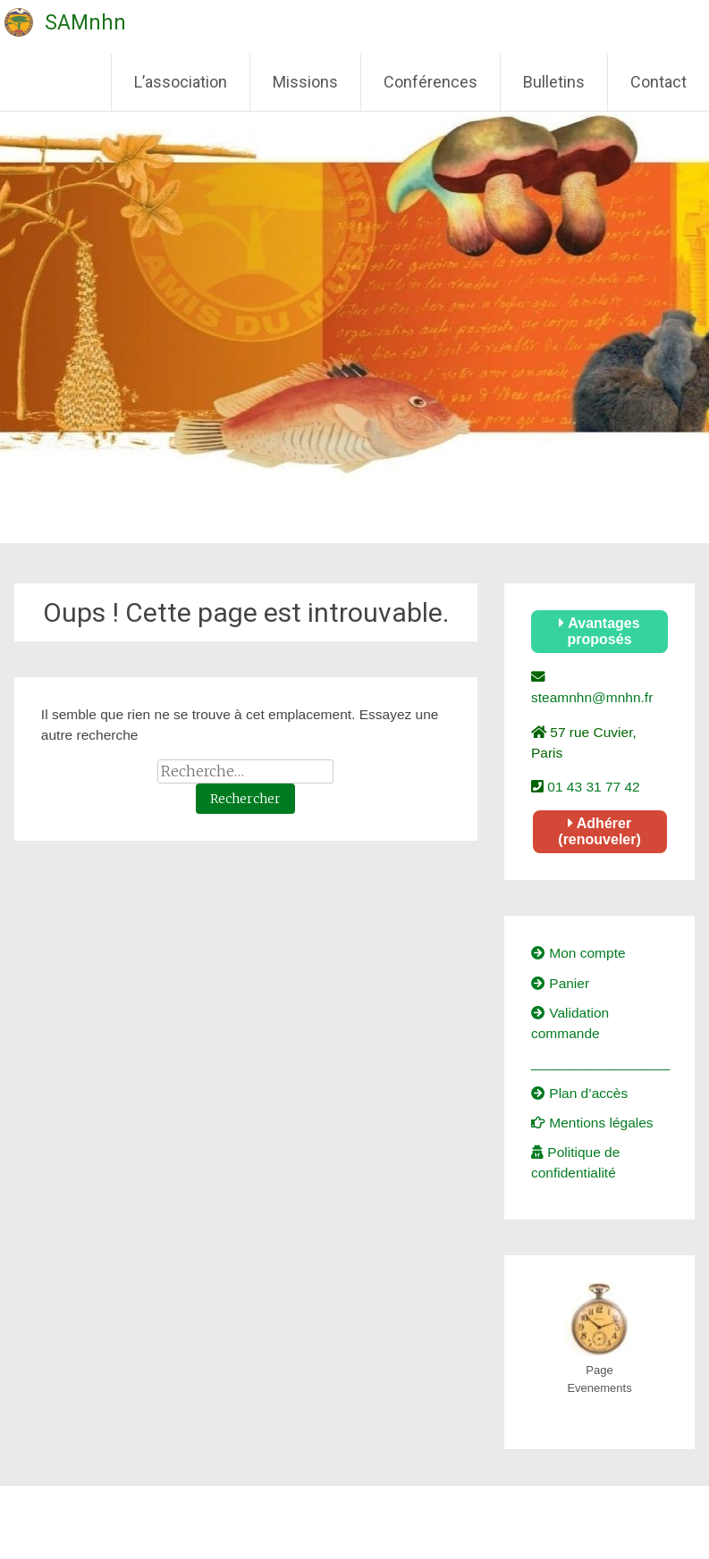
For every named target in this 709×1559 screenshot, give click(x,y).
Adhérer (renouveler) (599, 831)
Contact (658, 81)
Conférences (430, 81)
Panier (560, 983)
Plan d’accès (579, 1093)
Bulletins (554, 81)
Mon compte (578, 952)
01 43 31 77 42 (592, 786)
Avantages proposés (599, 631)
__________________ (600, 1062)
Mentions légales (592, 1122)
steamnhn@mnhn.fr (592, 697)
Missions (305, 81)
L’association (180, 81)
